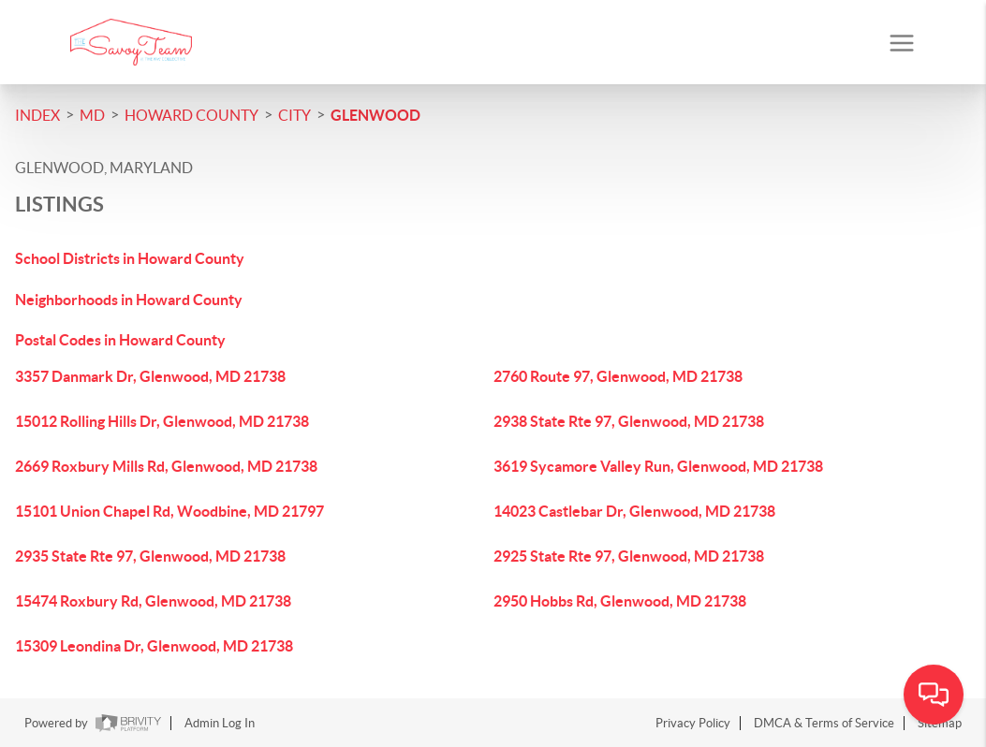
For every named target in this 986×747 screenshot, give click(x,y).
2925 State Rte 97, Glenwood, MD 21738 (628, 556)
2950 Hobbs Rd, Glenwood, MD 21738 (619, 600)
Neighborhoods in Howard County (129, 299)
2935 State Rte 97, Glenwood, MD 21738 (150, 556)
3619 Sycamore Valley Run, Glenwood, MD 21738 (658, 466)
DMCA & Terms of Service (824, 723)
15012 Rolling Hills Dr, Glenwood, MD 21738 (162, 421)
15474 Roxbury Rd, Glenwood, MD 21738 (153, 600)
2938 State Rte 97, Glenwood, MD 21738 (628, 421)
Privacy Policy (692, 723)
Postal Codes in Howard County (120, 339)
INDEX (37, 115)
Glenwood (375, 115)
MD (92, 115)
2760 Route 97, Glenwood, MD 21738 (618, 376)
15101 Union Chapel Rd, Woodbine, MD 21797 (169, 511)
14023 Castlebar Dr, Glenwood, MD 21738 (634, 511)
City (294, 115)
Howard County (191, 115)
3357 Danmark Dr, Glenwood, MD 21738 (150, 376)
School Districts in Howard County (129, 258)
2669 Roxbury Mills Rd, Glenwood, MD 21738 (166, 466)
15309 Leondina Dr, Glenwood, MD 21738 (154, 645)
